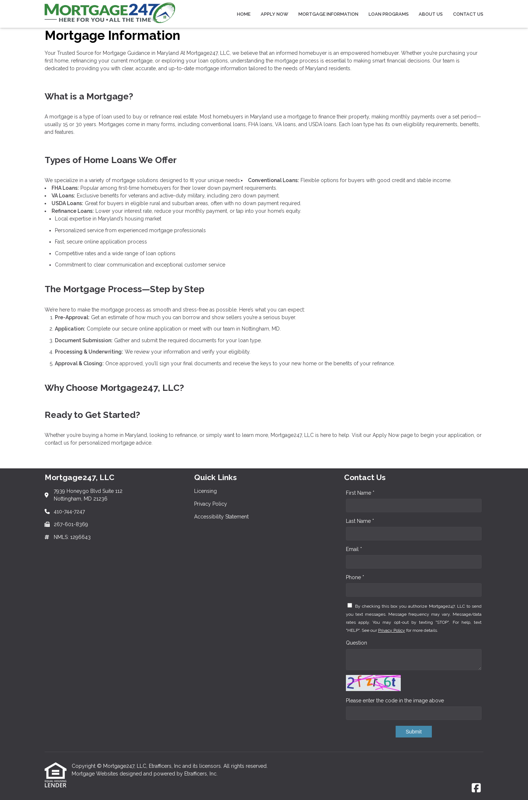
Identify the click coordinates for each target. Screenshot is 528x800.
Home (243, 14)
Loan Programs (389, 14)
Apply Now (274, 14)
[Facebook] (476, 788)
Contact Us (468, 14)
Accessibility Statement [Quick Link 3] (221, 517)
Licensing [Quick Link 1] (205, 491)
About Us (431, 14)
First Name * (360, 493)
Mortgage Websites (96, 774)
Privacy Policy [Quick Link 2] (210, 504)
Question (356, 643)
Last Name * (360, 521)
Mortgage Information (328, 14)
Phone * (355, 577)
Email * (354, 549)
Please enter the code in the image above (395, 700)
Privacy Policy (391, 630)
